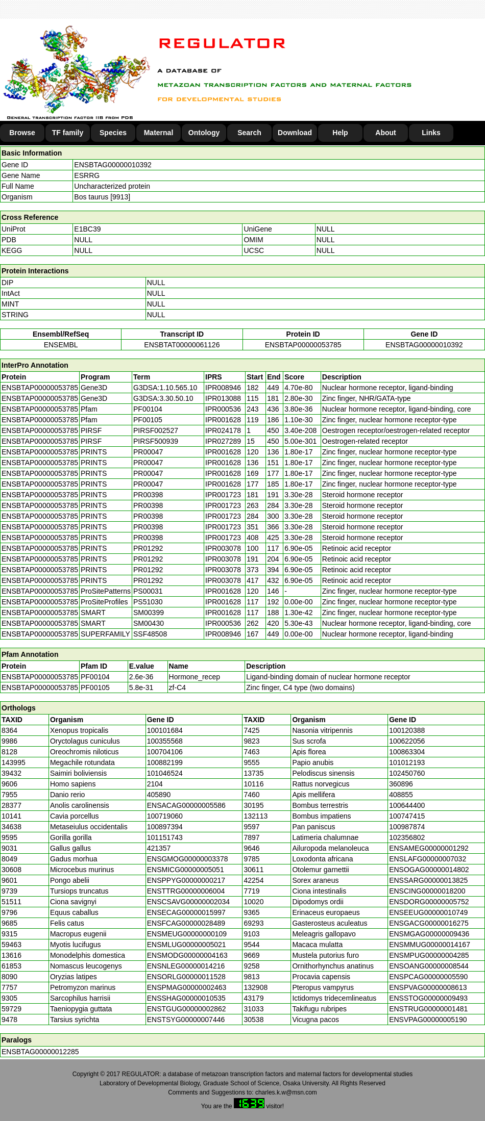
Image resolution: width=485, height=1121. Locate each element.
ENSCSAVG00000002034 (188, 902)
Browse (22, 133)
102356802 (407, 837)
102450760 (407, 773)
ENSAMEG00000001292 (429, 848)
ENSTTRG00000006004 (186, 891)
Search (249, 133)
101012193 (407, 762)
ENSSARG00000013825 (428, 880)
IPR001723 (223, 495)
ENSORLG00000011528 (186, 977)
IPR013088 (223, 398)
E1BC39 (87, 229)
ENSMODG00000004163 (187, 955)
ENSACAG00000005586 (186, 805)
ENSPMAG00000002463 (187, 987)
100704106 (165, 752)
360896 (401, 784)
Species (113, 133)
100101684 (165, 730)
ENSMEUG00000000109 (187, 934)
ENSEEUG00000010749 (428, 912)
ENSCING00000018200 (427, 891)
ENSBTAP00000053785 (303, 345)
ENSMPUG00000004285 (429, 955)
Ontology (204, 133)
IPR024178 (223, 430)
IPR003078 (223, 548)
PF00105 (95, 687)
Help (340, 133)
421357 (159, 848)
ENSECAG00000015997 (186, 912)
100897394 (165, 827)
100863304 (407, 752)
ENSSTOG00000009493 (428, 998)
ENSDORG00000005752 (429, 902)
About (385, 133)
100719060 (165, 816)
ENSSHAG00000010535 (186, 998)
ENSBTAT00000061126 (182, 345)
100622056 (407, 741)
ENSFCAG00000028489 (186, 923)
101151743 (165, 837)
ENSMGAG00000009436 (429, 934)
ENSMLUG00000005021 (186, 944)
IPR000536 (223, 409)
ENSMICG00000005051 (185, 869)
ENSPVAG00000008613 (428, 987)
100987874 (407, 827)
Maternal (159, 133)
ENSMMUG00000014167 (429, 944)
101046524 (165, 773)
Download (295, 133)
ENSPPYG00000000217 (186, 880)
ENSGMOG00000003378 (187, 859)
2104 (155, 784)
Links (431, 133)
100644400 (407, 805)
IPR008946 (223, 388)
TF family (67, 133)
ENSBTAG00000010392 (113, 165)
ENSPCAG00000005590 (428, 977)
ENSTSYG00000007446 (186, 1019)
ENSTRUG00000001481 (428, 1009)
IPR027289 (223, 441)
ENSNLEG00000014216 (186, 966)
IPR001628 (223, 420)
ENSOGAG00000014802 (429, 869)
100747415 (407, 816)
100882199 (165, 762)
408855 (401, 795)
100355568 (165, 741)
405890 (159, 795)
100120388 (407, 730)
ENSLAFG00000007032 (427, 859)
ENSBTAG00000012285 (40, 1052)
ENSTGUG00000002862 (186, 1009)
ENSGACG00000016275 (429, 923)
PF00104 (95, 677)
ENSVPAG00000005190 (428, 1019)
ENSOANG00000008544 (429, 966)
